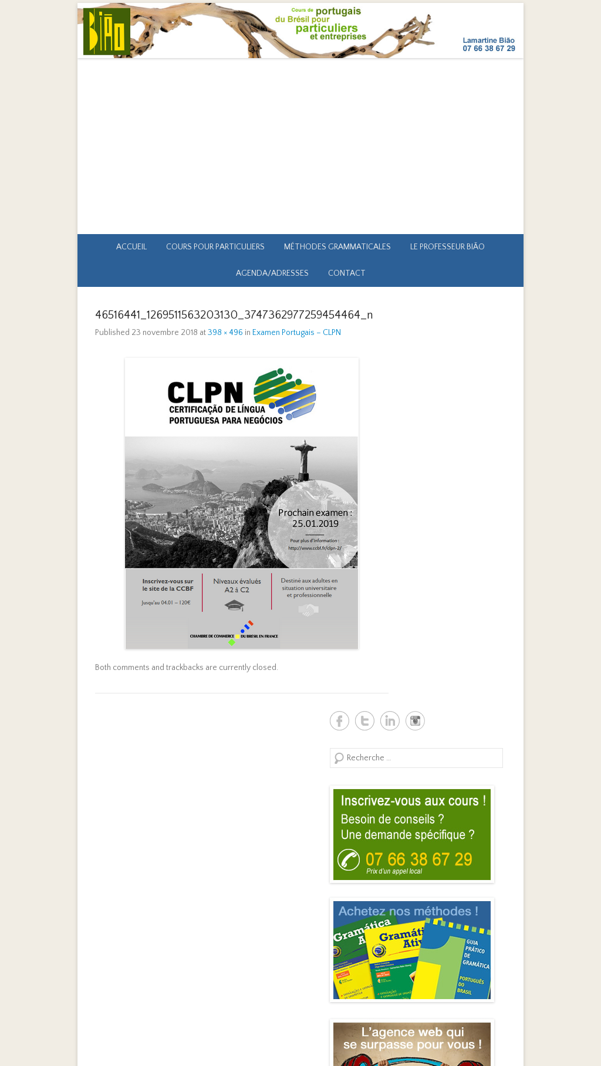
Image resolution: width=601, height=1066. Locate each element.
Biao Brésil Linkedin (390, 720)
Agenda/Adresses (272, 273)
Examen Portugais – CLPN (296, 332)
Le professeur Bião (447, 247)
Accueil (131, 247)
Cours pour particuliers (215, 247)
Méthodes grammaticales (337, 247)
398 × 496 (225, 332)
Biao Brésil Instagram (415, 720)
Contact (347, 273)
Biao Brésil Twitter (364, 720)
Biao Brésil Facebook (339, 720)
